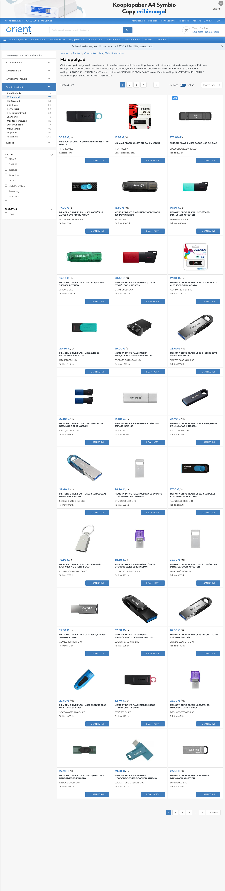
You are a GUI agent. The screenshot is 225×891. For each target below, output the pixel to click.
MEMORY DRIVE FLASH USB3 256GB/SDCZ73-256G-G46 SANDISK (194, 636)
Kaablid (31, 142)
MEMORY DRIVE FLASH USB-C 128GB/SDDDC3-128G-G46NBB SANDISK (136, 776)
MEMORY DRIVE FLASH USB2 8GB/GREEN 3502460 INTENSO (81, 283)
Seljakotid (29, 133)
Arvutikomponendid (31, 78)
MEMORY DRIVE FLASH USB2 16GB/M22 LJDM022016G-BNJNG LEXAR (80, 565)
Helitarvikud (29, 101)
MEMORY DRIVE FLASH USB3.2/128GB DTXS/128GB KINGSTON (79, 354)
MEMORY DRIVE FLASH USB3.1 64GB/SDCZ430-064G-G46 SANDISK (134, 354)
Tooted (77, 53)
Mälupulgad (29, 97)
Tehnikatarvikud (31, 86)
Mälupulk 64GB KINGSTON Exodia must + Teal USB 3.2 (84, 143)
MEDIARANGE (16, 185)
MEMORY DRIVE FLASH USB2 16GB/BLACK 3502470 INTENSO (137, 213)
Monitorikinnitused (29, 121)
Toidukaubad (96, 39)
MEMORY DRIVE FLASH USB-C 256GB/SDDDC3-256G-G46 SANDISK (134, 636)
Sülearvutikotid (29, 125)
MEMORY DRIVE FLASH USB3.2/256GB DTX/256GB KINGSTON (135, 706)
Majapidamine (76, 39)
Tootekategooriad (15, 39)
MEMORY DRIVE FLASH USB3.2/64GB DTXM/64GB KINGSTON (190, 213)
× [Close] (221, 3)
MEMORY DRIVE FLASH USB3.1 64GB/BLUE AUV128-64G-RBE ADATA (192, 495)
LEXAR (12, 180)
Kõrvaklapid (29, 109)
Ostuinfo (208, 20)
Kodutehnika (113, 39)
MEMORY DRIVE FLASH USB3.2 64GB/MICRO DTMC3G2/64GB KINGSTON (138, 495)
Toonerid (161, 39)
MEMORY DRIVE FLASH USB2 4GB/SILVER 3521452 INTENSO (137, 424)
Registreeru (212, 31)
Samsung (14, 191)
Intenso (12, 169)
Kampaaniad (138, 20)
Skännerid (29, 117)
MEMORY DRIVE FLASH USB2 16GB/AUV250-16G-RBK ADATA (82, 636)
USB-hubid (29, 105)
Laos (11, 213)
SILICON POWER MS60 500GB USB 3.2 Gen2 (193, 143)
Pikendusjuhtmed (29, 113)
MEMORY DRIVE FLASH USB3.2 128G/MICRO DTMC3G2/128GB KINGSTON (193, 565)
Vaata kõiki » (29, 137)
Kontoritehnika (132, 39)
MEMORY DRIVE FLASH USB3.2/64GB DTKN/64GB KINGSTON (190, 776)
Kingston (13, 175)
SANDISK (13, 196)
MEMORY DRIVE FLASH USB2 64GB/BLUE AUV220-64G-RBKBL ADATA (81, 213)
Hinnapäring (168, 20)
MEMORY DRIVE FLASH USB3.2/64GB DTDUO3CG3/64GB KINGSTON (190, 706)
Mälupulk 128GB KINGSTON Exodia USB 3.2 (137, 143)
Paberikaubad (57, 39)
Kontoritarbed (38, 39)
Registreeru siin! (144, 46)
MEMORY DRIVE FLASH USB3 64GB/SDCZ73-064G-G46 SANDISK (194, 354)
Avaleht (66, 53)
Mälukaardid (29, 129)
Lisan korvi (97, 160)
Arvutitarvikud (31, 70)
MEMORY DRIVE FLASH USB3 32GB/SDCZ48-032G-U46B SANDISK (83, 706)
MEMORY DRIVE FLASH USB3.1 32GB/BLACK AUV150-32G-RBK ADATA (193, 283)
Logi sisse (197, 31)
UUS (175, 98)
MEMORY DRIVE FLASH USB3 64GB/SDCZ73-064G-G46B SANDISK (83, 495)
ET (217, 20)
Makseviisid (184, 20)
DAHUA (12, 164)
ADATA (12, 159)
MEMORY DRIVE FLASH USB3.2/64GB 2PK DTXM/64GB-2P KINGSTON (81, 424)
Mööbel (149, 39)
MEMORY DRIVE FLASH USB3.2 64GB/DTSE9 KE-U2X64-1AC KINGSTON (193, 424)
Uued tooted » (29, 93)
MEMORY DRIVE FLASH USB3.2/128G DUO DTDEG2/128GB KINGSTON (81, 776)
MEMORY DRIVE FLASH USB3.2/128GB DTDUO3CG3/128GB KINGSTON (135, 565)
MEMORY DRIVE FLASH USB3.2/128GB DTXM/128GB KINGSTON (135, 283)
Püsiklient (153, 20)
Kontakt (197, 20)
